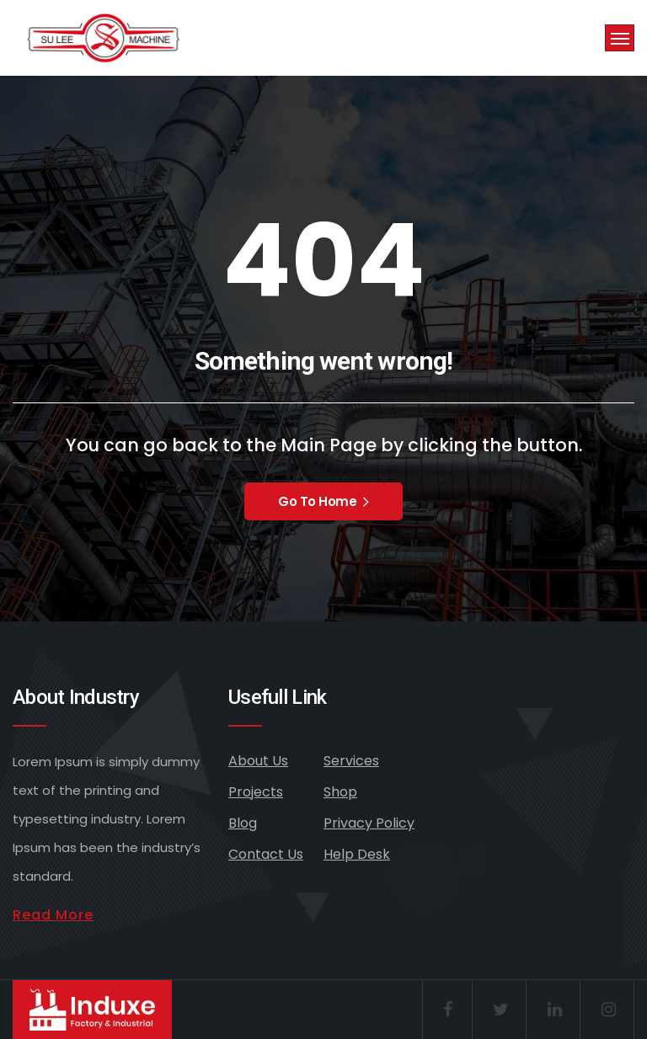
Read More (53, 914)
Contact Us (265, 854)
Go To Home (323, 501)
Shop (340, 792)
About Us (258, 760)
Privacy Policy (369, 823)
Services (351, 760)
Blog (242, 823)
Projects (255, 792)
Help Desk (357, 854)
